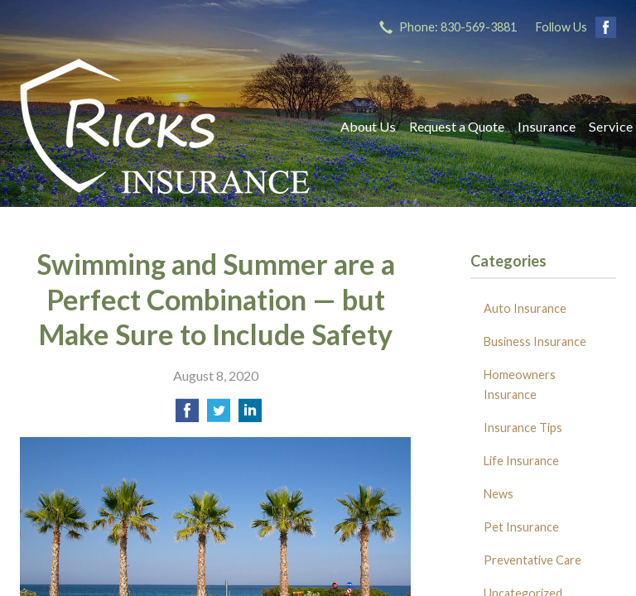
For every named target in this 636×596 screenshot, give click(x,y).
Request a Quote (456, 126)
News (498, 494)
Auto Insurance (525, 308)
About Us (368, 126)
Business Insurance (535, 341)
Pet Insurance (521, 527)
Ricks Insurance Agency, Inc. (165, 126)
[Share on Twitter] (218, 415)
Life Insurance (521, 461)
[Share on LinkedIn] (250, 415)
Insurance (547, 126)
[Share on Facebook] (187, 415)
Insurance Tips (523, 428)
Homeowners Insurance (520, 384)
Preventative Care (532, 560)
